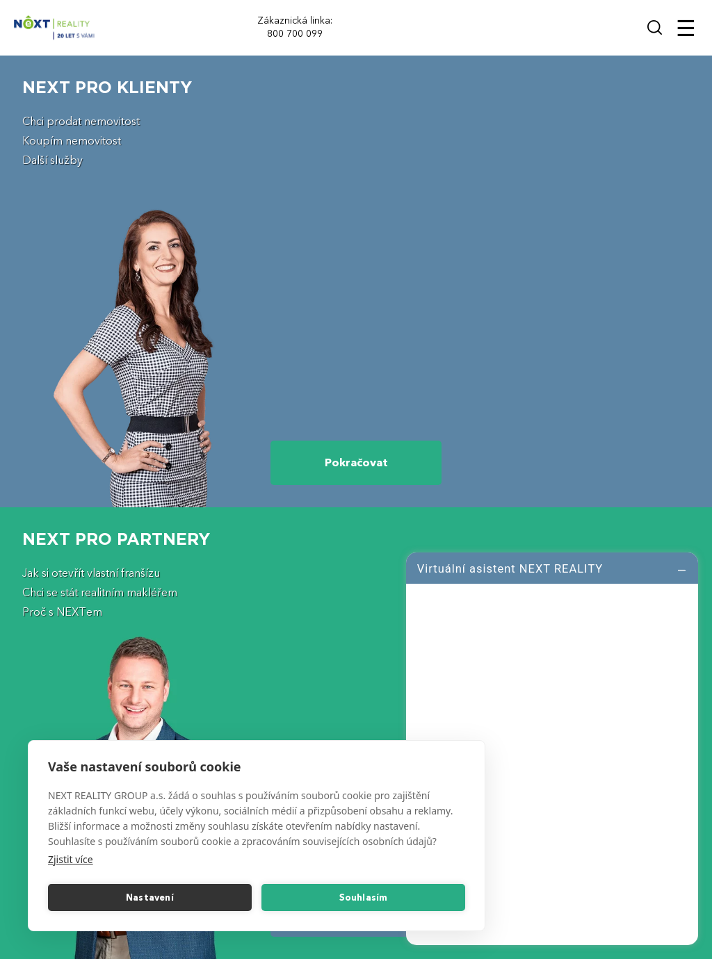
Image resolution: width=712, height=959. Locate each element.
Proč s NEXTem (62, 612)
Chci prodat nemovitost (81, 121)
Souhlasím (363, 898)
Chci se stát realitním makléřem (99, 592)
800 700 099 (295, 33)
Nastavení (150, 898)
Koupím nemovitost (71, 141)
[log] (552, 747)
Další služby (52, 160)
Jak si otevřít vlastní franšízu (91, 573)
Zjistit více (70, 859)
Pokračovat (356, 462)
